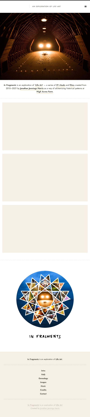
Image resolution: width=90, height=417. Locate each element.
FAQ (43, 374)
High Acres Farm (45, 91)
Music (43, 386)
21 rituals (60, 85)
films (72, 85)
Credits (43, 390)
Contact (43, 393)
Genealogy (43, 378)
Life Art (38, 85)
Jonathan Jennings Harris (31, 88)
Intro (43, 370)
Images (43, 382)
